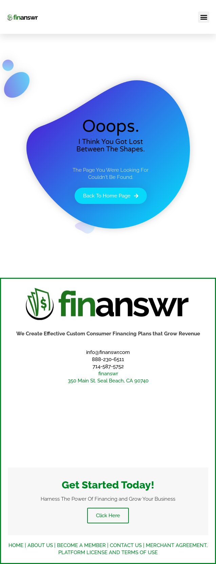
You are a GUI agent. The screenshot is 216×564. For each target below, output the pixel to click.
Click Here (108, 516)
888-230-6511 (108, 359)
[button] (203, 17)
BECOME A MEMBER (81, 545)
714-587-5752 (108, 366)
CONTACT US (126, 545)
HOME (15, 545)
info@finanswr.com (108, 352)
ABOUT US (40, 545)
